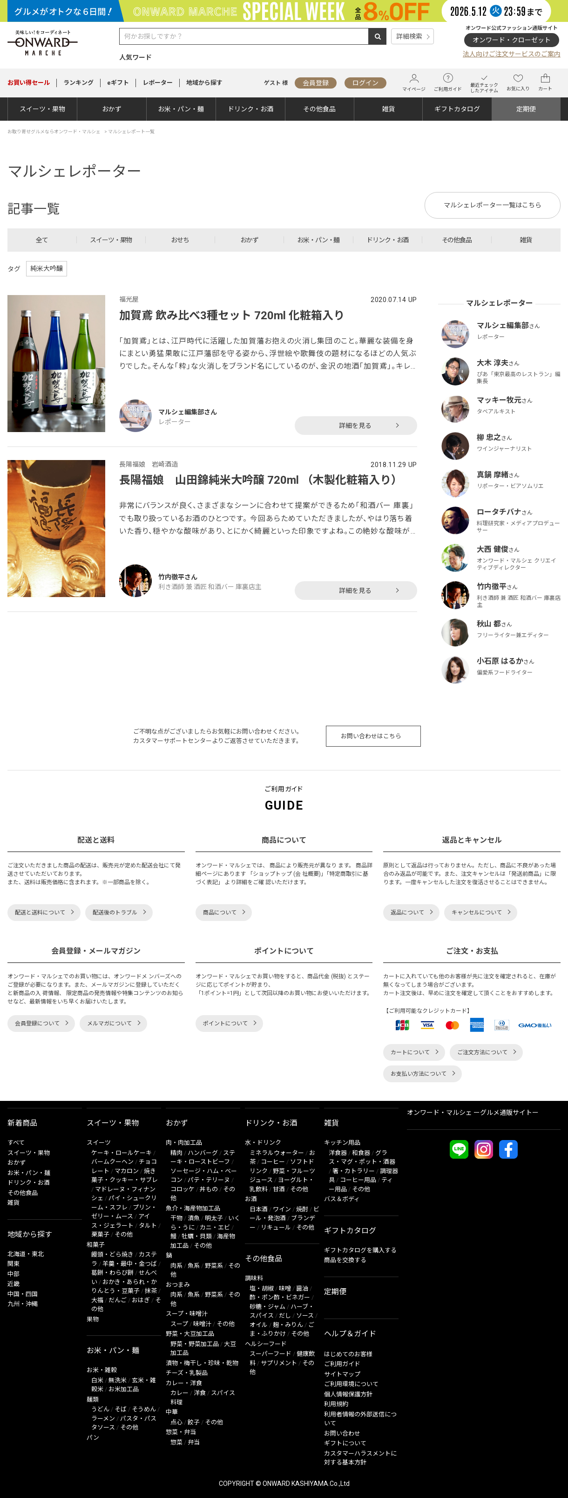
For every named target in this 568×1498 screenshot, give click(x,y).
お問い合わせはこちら (371, 736)
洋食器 (338, 1152)
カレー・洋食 (184, 1383)
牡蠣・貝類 (197, 1236)
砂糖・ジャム (267, 1306)
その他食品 (319, 109)
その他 (124, 1234)
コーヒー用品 (358, 1179)
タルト (148, 1225)
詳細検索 (409, 36)
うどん (100, 1409)
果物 (93, 1319)
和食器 (361, 1152)
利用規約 (336, 1404)
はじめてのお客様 (348, 1354)
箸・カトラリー (353, 1171)
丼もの (209, 1189)
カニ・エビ (215, 1227)
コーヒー (273, 1161)
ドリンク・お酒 (250, 109)
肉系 (176, 1265)
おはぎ (141, 1300)
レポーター (157, 82)
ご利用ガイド (448, 82)
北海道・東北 (25, 1254)
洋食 (200, 1392)
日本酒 (259, 1209)
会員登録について (37, 1023)
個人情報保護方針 (348, 1394)
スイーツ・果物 (42, 109)
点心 (176, 1422)
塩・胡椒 (262, 1288)
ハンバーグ (203, 1152)
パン (93, 1437)
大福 (97, 1300)
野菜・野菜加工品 (194, 1343)
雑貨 (388, 109)
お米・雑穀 (102, 1370)
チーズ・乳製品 (187, 1372)
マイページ (414, 83)
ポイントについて (225, 1023)
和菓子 (96, 1244)
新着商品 (22, 1123)
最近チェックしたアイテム (484, 82)
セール (28, 82)
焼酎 (302, 1209)
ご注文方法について (482, 1052)
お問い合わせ (342, 1433)
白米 (97, 1380)
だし (285, 1315)
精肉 (176, 1152)
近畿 (13, 1283)
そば (121, 1409)
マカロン (127, 1171)
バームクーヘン (112, 1161)
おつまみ (178, 1284)
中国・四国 (22, 1294)
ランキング (78, 82)
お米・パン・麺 (181, 109)
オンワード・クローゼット (512, 40)
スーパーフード (270, 1353)
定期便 (526, 109)
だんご (117, 1300)
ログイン (365, 83)
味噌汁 (202, 1323)
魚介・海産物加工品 (193, 1208)
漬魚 (194, 1218)
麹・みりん (288, 1324)
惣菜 (176, 1442)
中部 (13, 1274)
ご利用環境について (351, 1384)
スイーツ (99, 1142)
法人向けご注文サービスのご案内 (512, 54)
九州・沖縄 (22, 1303)
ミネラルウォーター (277, 1152)
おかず (112, 109)
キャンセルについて (477, 912)
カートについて (410, 1052)
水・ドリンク (263, 1142)
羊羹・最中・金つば (129, 1263)
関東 (13, 1263)
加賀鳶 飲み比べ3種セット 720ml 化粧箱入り (232, 315)
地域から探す (204, 82)
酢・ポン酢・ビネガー (280, 1297)
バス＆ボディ (342, 1199)
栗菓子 (100, 1234)
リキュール (276, 1227)
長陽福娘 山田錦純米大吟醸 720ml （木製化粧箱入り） (260, 480)
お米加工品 (123, 1389)
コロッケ (182, 1189)
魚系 (194, 1265)
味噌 (285, 1288)
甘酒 (279, 1189)
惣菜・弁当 (181, 1432)
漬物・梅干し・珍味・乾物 (202, 1363)
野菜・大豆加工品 (190, 1333)
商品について (220, 912)
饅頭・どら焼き (112, 1254)
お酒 (251, 1199)
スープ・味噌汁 (187, 1313)
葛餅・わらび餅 (112, 1272)
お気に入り (518, 82)
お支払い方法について (418, 1074)
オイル (259, 1324)
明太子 (214, 1218)
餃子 (194, 1422)
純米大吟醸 (46, 268)
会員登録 (316, 83)
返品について (407, 912)
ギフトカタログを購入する (360, 1250)
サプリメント (279, 1363)
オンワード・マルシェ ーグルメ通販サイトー (473, 1112)
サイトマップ (342, 1374)
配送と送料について (40, 912)
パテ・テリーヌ (209, 1179)
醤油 (302, 1288)
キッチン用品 (342, 1142)
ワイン (282, 1209)
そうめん (144, 1409)
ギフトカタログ (457, 109)
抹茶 (151, 1290)
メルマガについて (109, 1023)
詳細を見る (355, 425)
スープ (179, 1323)
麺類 (93, 1399)
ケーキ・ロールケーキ (121, 1152)
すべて (16, 1142)
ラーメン (103, 1418)
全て (42, 240)
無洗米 (117, 1380)
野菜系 (214, 1265)
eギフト (118, 82)
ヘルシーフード (266, 1343)
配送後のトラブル (115, 912)
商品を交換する (345, 1260)
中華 (172, 1412)
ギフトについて (345, 1443)
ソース (305, 1315)
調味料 (254, 1278)
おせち (180, 240)
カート (545, 82)
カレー (179, 1392)
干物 (176, 1218)
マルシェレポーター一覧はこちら (492, 205)
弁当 (194, 1442)
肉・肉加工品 (184, 1142)
